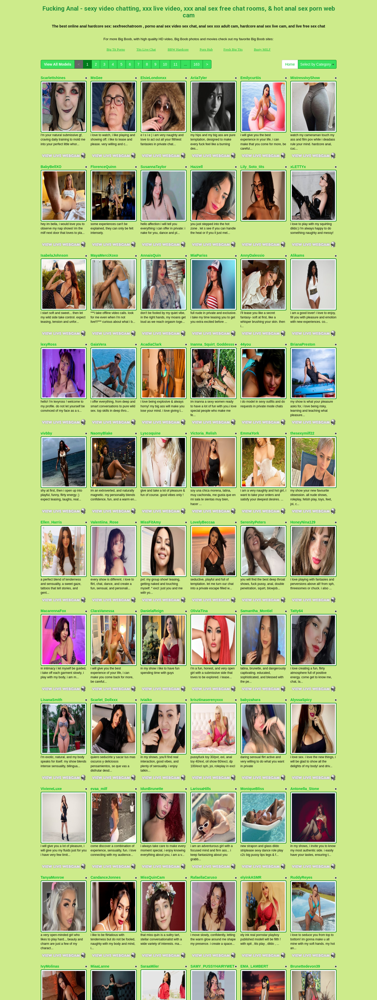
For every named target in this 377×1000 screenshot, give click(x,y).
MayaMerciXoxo (104, 220)
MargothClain (52, 860)
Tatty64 (296, 504)
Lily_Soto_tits (252, 149)
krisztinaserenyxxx (206, 576)
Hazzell (196, 149)
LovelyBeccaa (202, 433)
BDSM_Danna (152, 860)
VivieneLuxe (51, 647)
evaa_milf (99, 647)
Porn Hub (206, 49)
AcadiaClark (151, 291)
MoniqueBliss (252, 647)
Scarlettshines (53, 78)
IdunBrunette (152, 647)
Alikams (297, 220)
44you (246, 291)
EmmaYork (250, 362)
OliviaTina (199, 504)
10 (165, 64)
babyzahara (251, 576)
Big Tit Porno (116, 49)
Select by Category (317, 64)
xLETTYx (298, 149)
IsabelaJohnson (54, 220)
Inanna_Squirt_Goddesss (212, 291)
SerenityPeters (253, 433)
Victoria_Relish (203, 362)
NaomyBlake (101, 362)
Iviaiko (146, 576)
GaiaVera (98, 291)
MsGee (96, 78)
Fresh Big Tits (233, 49)
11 (175, 64)
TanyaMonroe (52, 718)
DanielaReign (152, 504)
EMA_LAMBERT (254, 789)
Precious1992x (203, 860)
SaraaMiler (150, 789)
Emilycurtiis (251, 78)
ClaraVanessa (102, 504)
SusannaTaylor (153, 149)
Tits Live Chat (146, 49)
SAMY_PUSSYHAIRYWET (212, 789)
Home (290, 64)
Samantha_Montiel (257, 504)
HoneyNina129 (302, 433)
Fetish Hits (183, 988)
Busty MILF (262, 49)
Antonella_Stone (304, 647)
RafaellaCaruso (203, 718)
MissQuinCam (153, 718)
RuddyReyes (301, 718)
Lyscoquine (151, 362)
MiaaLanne (100, 789)
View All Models (57, 64)
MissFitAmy (151, 433)
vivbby (46, 362)
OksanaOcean (302, 860)
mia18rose (99, 860)
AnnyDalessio (253, 220)
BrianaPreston (302, 291)
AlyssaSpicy (301, 576)
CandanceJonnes (106, 718)
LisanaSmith (51, 576)
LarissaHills (200, 647)
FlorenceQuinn (103, 149)
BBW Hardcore (178, 49)
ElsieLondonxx (154, 78)
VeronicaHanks (253, 860)
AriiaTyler (198, 78)
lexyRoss (49, 291)
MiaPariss (198, 220)
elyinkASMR (251, 718)
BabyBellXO (51, 149)
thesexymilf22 (302, 362)
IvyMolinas (50, 789)
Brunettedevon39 (305, 789)
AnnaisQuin (151, 220)
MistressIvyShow (305, 78)
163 (197, 64)
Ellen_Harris (51, 433)
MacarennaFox (53, 504)
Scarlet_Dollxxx (104, 576)
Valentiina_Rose (104, 433)
